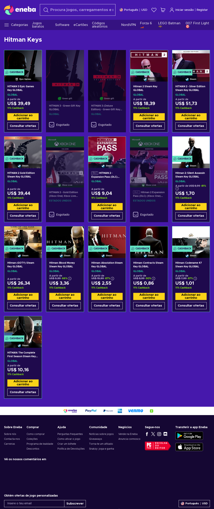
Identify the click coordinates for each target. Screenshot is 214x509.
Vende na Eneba (128, 434)
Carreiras (9, 444)
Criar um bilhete (66, 444)
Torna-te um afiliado (101, 444)
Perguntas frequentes (70, 434)
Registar (202, 10)
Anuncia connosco (129, 439)
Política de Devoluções (71, 449)
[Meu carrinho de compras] (162, 10)
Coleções (32, 439)
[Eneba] (20, 10)
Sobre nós (10, 434)
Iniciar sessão (181, 9)
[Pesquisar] (77, 10)
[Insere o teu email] (34, 503)
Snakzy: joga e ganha (101, 449)
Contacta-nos (12, 439)
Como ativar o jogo (68, 439)
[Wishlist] (153, 10)
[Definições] (133, 9)
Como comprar (36, 434)
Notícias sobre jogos (101, 434)
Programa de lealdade (40, 444)
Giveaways (95, 439)
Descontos (33, 449)
